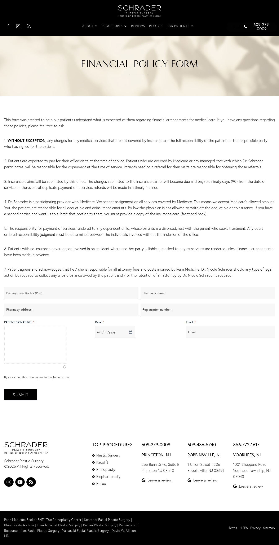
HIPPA (243, 528)
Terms (233, 528)
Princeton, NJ (156, 454)
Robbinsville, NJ (204, 454)
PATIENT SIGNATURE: (19, 322)
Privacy (255, 528)
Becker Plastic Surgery (99, 525)
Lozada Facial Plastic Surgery (59, 525)
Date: (99, 322)
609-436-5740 (201, 445)
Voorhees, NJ (247, 454)
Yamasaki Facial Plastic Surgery (85, 530)
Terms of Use (61, 377)
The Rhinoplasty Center (64, 520)
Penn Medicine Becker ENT (23, 520)
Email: (191, 322)
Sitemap (269, 528)
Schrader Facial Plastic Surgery (107, 520)
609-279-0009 (156, 445)
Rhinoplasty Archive (19, 525)
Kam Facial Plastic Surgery (39, 530)
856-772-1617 (246, 445)
